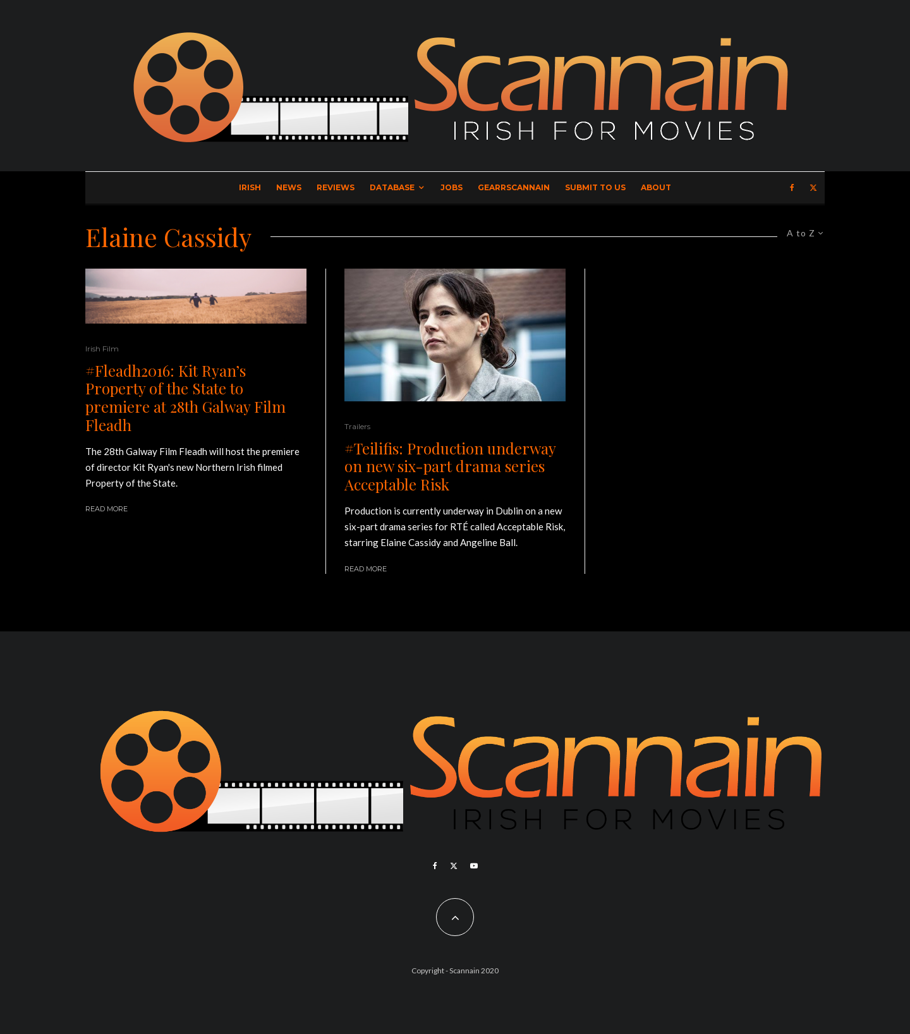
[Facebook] (792, 188)
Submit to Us (595, 187)
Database (392, 187)
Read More (106, 508)
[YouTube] (474, 866)
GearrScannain (514, 187)
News (288, 187)
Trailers (357, 426)
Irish (250, 187)
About (656, 187)
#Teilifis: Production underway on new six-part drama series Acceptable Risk (449, 466)
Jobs (451, 187)
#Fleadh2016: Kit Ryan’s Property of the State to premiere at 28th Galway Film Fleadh (185, 398)
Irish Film (102, 348)
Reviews (336, 187)
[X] (813, 188)
